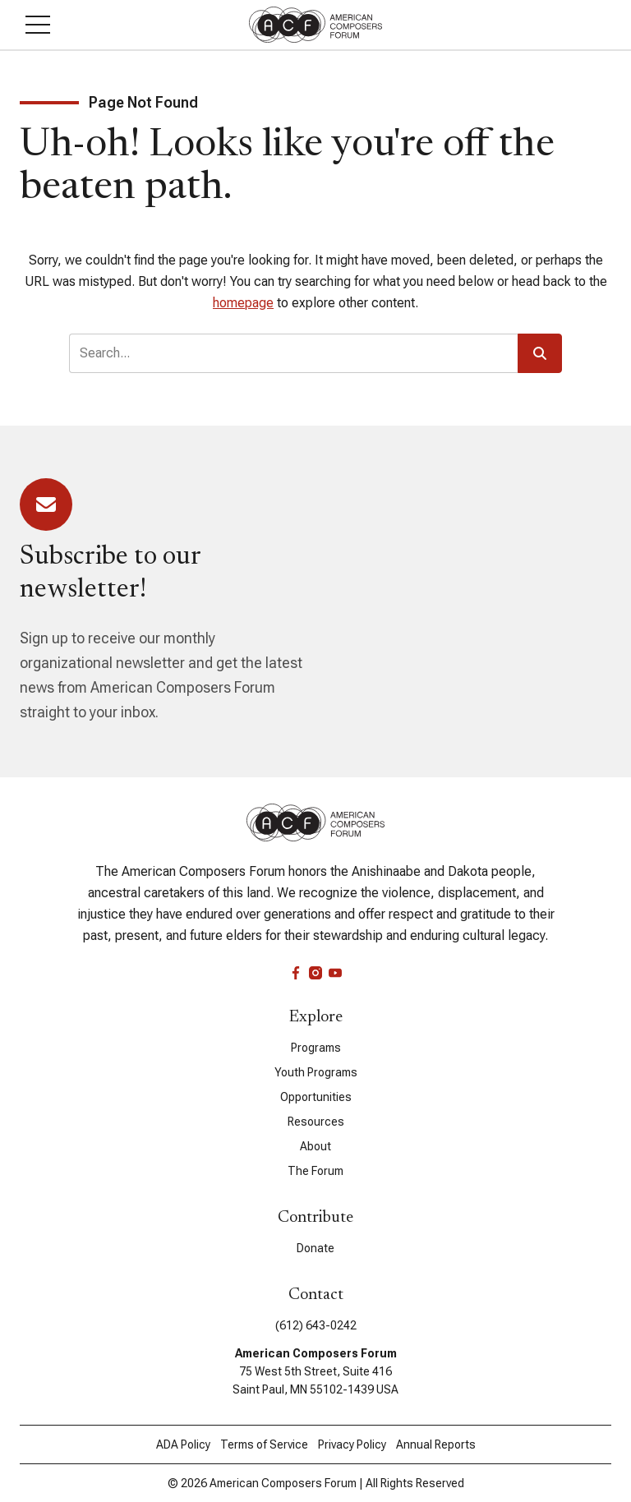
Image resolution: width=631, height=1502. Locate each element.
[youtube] (335, 972)
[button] (38, 25)
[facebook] (295, 972)
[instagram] (315, 972)
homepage (243, 303)
